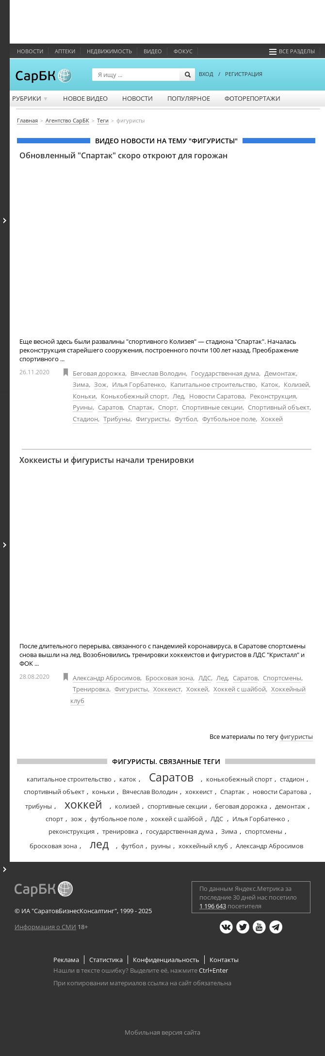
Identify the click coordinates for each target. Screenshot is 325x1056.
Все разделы (292, 51)
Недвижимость (109, 51)
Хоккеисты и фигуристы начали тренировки (106, 460)
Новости (30, 51)
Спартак (140, 407)
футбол (132, 846)
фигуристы (296, 736)
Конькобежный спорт (134, 396)
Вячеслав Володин (158, 373)
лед (99, 844)
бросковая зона (53, 846)
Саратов (110, 407)
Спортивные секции (212, 407)
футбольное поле (116, 818)
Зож (100, 384)
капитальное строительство (69, 779)
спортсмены (263, 831)
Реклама (66, 959)
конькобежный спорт (239, 779)
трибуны (38, 806)
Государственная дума (225, 373)
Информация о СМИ (45, 926)
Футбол (186, 418)
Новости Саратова (216, 396)
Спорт (167, 407)
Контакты (224, 959)
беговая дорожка (241, 806)
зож (76, 818)
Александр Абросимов (106, 677)
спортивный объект (54, 791)
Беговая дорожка (99, 373)
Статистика (106, 959)
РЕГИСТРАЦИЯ (243, 73)
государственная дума (179, 831)
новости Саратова (280, 791)
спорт (54, 818)
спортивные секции (177, 806)
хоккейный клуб (203, 846)
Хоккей (272, 418)
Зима (81, 384)
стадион (292, 779)
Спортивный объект (278, 407)
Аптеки (65, 51)
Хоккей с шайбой (239, 689)
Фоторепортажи (252, 98)
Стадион (85, 418)
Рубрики (30, 98)
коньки (103, 791)
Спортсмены (282, 677)
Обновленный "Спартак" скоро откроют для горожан (123, 155)
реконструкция (72, 831)
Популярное (188, 98)
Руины (83, 407)
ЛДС (204, 677)
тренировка (120, 831)
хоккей (83, 804)
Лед (178, 396)
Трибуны (116, 418)
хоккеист (198, 791)
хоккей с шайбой (177, 818)
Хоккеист (167, 689)
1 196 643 (212, 906)
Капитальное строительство (213, 384)
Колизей (296, 384)
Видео (153, 51)
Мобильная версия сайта (162, 1032)
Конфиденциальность (166, 959)
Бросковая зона (169, 677)
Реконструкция (273, 396)
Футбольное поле (229, 418)
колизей (127, 806)
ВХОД (206, 73)
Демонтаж (280, 373)
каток (127, 779)
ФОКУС (183, 51)
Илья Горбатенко (138, 384)
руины (161, 846)
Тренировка (91, 689)
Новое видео (85, 98)
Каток (269, 384)
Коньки (84, 396)
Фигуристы (152, 418)
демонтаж (290, 806)
